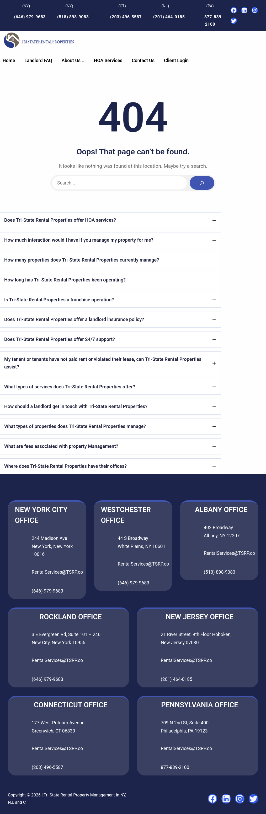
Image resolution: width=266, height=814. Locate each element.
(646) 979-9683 (30, 16)
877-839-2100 (175, 767)
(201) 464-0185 (169, 16)
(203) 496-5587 (126, 16)
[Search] (202, 183)
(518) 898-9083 (73, 16)
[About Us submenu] (83, 60)
